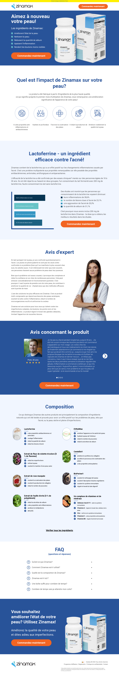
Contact (105, 664)
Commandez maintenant (93, 6)
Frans (66, 1)
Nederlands (62, 1)
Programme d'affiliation (70, 664)
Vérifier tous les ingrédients (59, 530)
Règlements (81, 664)
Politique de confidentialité (94, 664)
